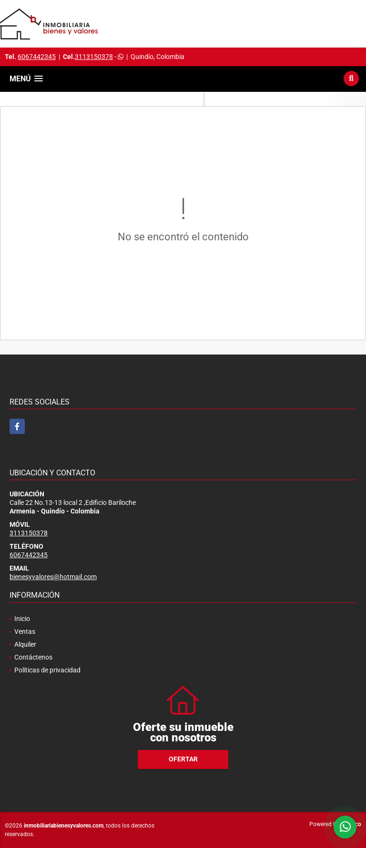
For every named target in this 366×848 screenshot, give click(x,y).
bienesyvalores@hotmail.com (53, 577)
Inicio (22, 618)
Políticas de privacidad (47, 670)
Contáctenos (33, 657)
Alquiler (25, 644)
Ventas (24, 631)
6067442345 (37, 56)
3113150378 (94, 56)
